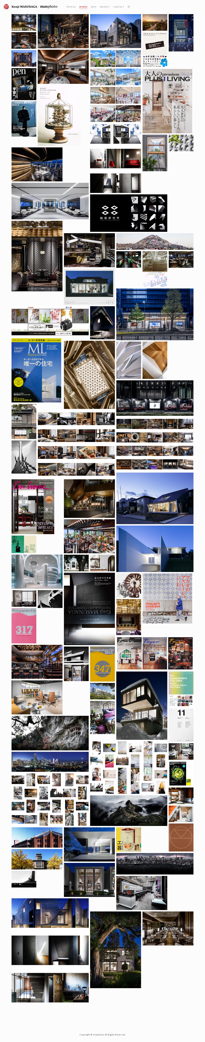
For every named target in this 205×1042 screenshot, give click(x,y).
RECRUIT (105, 6)
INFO (94, 6)
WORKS (83, 6)
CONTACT (118, 6)
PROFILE (71, 6)
